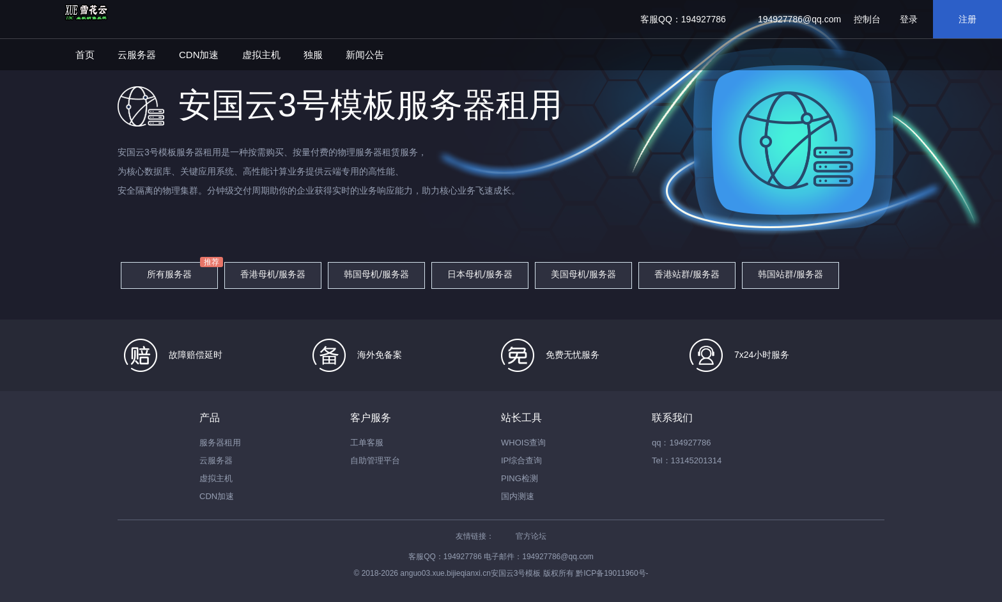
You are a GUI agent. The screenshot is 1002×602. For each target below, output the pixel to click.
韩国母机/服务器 (376, 274)
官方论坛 (531, 536)
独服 (313, 54)
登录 (909, 19)
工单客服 (366, 442)
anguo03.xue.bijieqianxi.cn (445, 573)
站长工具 (521, 417)
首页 (85, 54)
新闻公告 (365, 54)
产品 (209, 417)
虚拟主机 (261, 54)
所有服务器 (169, 274)
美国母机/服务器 (583, 274)
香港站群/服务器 (687, 274)
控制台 (867, 19)
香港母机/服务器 (272, 274)
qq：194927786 (681, 442)
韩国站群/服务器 (790, 274)
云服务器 (137, 54)
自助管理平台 (375, 460)
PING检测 (519, 478)
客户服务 (370, 417)
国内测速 (517, 496)
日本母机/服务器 (480, 274)
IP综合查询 (521, 460)
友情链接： (475, 536)
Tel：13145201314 (686, 460)
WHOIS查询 (523, 442)
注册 (967, 19)
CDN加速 (199, 54)
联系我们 (672, 417)
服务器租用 (220, 442)
